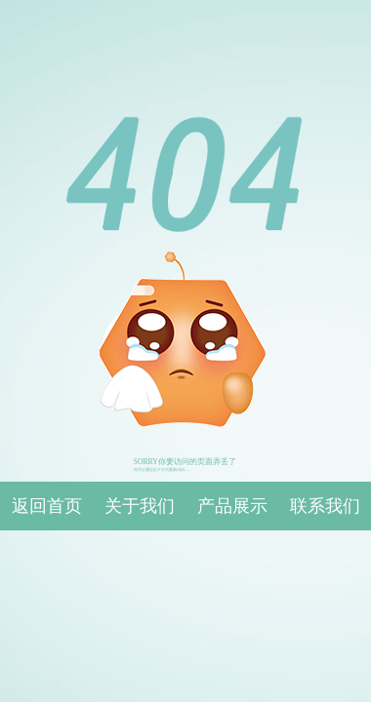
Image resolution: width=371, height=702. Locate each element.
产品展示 (232, 506)
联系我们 (325, 506)
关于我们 (139, 506)
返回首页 (47, 506)
